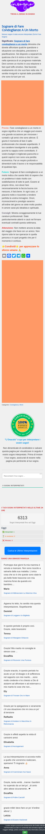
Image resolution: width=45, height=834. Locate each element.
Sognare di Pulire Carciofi (14, 797)
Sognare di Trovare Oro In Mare (17, 695)
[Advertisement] (22, 102)
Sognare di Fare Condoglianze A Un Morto (20, 28)
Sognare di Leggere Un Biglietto (17, 615)
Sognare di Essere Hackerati (15, 820)
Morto (21, 405)
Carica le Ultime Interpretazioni (22, 551)
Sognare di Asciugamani (14, 746)
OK (25, 832)
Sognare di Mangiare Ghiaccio (16, 638)
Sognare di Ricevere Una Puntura (17, 660)
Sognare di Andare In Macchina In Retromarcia (17, 722)
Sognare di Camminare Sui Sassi (17, 772)
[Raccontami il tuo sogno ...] (22, 476)
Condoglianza (14, 405)
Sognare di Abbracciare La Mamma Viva (20, 593)
